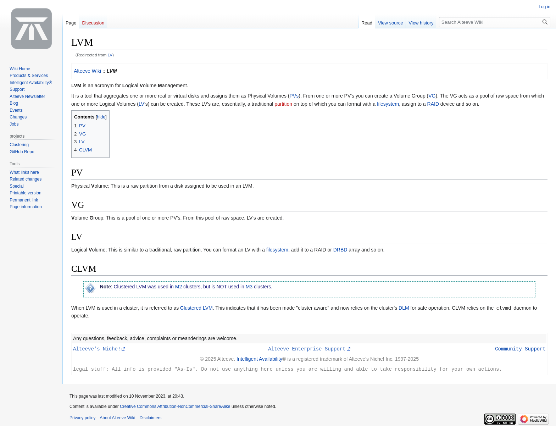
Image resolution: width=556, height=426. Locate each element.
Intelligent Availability (259, 358)
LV (110, 54)
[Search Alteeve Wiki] (494, 22)
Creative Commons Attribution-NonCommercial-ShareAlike (175, 405)
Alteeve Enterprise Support (306, 348)
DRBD (340, 250)
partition (283, 104)
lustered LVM (196, 308)
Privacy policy (82, 417)
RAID (433, 104)
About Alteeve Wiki (117, 417)
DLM (404, 308)
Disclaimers (150, 417)
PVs (294, 96)
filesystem (388, 104)
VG (431, 96)
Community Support (520, 348)
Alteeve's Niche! (97, 348)
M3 (249, 286)
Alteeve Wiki (87, 71)
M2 (178, 286)
